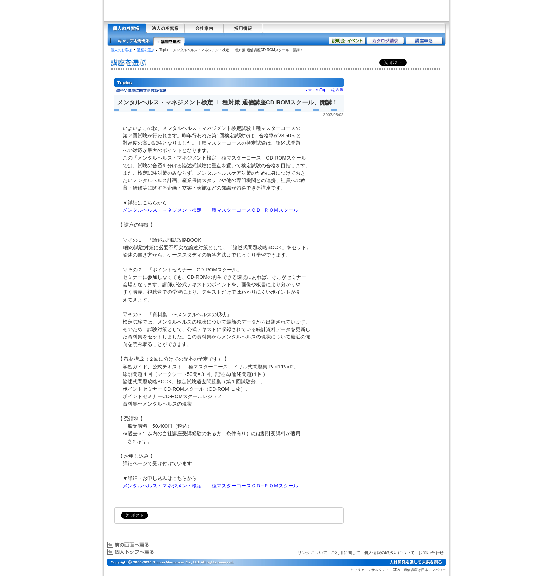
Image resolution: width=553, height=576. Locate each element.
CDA (396, 570)
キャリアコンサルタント (369, 570)
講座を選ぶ (145, 50)
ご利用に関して (345, 552)
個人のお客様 (121, 50)
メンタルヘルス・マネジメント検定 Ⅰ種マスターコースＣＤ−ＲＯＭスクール (210, 210)
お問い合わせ (431, 552)
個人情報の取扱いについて (389, 552)
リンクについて (312, 552)
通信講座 (410, 570)
